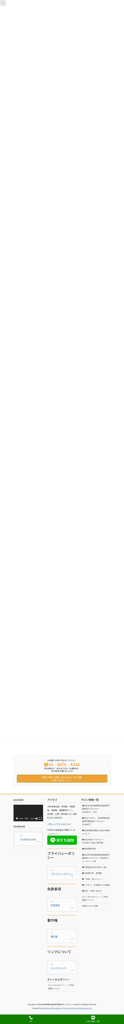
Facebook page (28, 839)
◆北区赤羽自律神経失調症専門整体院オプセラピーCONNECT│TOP (96, 808)
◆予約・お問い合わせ (92, 890)
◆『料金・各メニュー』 (93, 879)
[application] (28, 813)
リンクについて (59, 967)
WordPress (46, 1008)
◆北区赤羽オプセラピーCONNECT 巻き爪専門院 (93, 841)
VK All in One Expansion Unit (81, 1008)
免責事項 (55, 905)
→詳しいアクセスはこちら (59, 823)
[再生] (17, 818)
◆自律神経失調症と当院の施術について (96, 832)
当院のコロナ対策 (90, 905)
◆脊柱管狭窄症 (89, 848)
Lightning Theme (61, 1008)
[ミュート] (36, 818)
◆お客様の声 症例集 (92, 873)
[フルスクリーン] (40, 818)
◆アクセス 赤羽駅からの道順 (96, 884)
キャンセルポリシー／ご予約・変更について (62, 987)
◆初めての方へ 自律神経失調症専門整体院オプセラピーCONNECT (96, 821)
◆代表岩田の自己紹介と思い (95, 867)
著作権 (54, 936)
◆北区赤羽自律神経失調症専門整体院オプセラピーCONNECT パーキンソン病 (96, 858)
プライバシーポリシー (62, 873)
